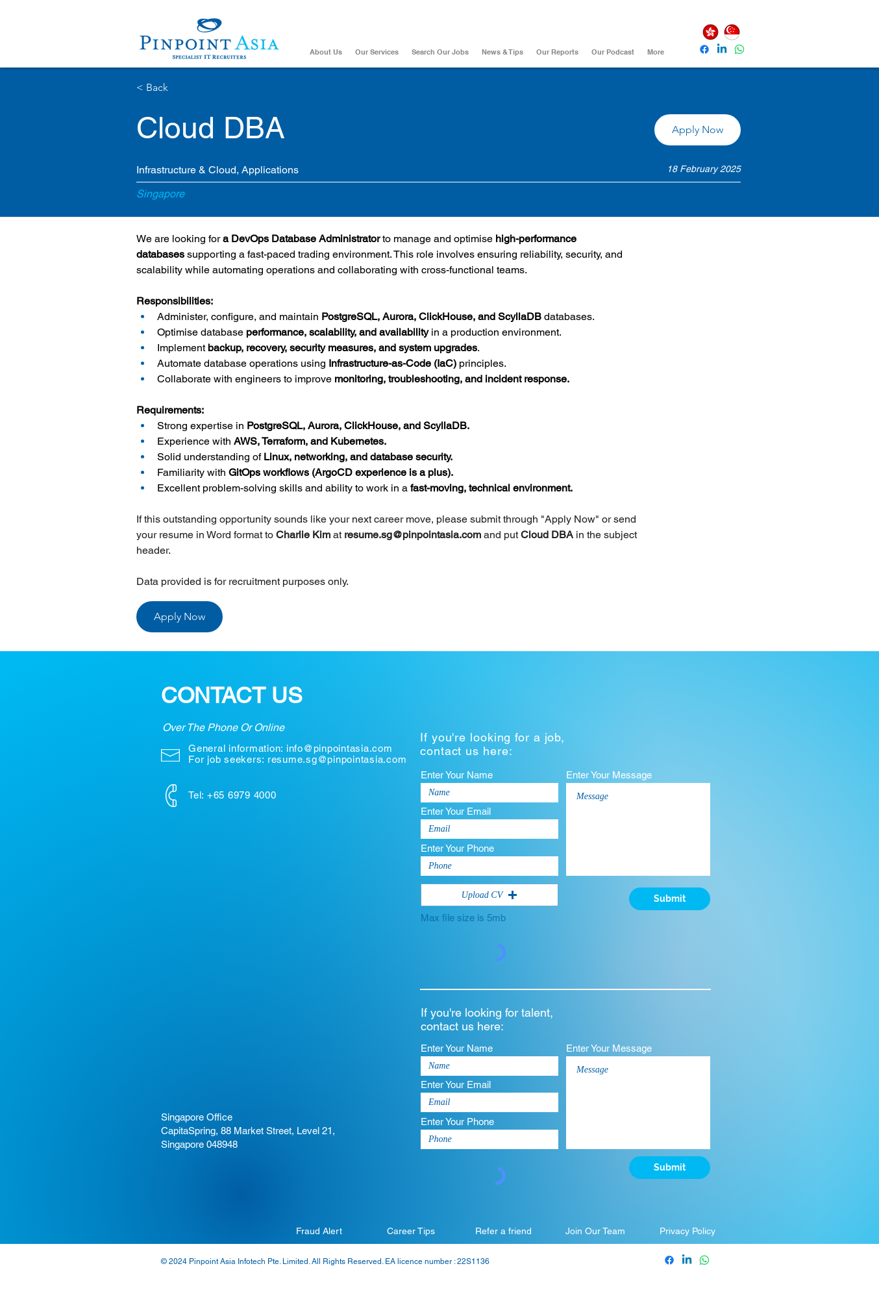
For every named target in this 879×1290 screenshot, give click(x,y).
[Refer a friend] (503, 1231)
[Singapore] (732, 32)
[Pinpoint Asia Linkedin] (722, 49)
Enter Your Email (456, 811)
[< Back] (182, 88)
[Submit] (669, 898)
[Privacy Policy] (687, 1231)
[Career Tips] (411, 1231)
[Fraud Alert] (319, 1231)
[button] (697, 129)
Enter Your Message (609, 775)
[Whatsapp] (739, 49)
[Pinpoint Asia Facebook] (704, 49)
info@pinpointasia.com (339, 748)
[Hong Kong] (710, 32)
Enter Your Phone (457, 848)
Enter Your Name (457, 775)
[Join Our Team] (595, 1231)
